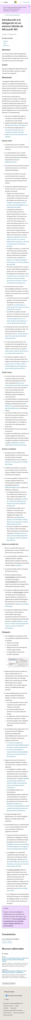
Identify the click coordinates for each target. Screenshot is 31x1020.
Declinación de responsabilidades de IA (13, 1003)
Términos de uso (7, 1012)
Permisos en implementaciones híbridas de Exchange (18, 244)
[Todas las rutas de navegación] (3, 15)
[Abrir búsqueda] (20, 2)
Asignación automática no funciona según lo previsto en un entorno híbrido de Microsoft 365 (17, 239)
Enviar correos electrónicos (12, 15)
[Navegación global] (1, 2)
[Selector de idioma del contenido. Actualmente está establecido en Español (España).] (9, 991)
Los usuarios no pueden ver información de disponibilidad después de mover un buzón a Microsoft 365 (18, 745)
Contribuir (5, 1008)
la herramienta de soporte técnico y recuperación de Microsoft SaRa (15, 130)
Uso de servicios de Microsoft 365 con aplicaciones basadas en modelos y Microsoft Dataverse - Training (15, 959)
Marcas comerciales (19, 1012)
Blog (16, 1005)
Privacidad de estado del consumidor (12, 1010)
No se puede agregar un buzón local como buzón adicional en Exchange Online (17, 336)
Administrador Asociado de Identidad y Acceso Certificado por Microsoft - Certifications (14, 971)
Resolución (6, 45)
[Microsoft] (15, 2)
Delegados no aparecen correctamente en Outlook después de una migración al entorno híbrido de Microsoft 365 (18, 846)
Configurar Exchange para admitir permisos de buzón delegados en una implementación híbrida (17, 205)
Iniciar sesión (26, 2)
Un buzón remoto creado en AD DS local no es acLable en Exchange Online (16, 351)
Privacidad (13, 1008)
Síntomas (5, 41)
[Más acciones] (27, 15)
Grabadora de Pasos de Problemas (16, 125)
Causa (4, 43)
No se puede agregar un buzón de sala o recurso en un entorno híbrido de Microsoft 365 (18, 307)
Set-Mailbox (17, 565)
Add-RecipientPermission (12, 408)
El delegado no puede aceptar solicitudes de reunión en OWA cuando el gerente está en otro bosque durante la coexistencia (18, 783)
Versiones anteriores (8, 1005)
